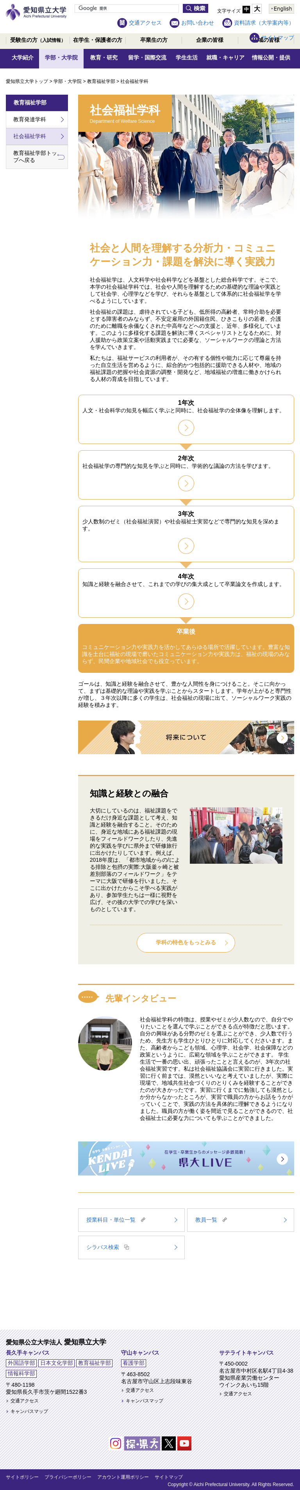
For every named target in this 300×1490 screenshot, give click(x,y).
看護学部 (134, 1363)
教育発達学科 (29, 119)
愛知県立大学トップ (27, 81)
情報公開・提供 (271, 57)
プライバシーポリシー (68, 1477)
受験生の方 (38, 40)
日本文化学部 (56, 1363)
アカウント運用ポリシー (123, 1477)
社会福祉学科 (29, 136)
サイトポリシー (22, 1477)
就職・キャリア (225, 57)
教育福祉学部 (101, 81)
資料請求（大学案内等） (264, 23)
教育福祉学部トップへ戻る (35, 156)
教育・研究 (104, 57)
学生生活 (187, 57)
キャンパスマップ (29, 1411)
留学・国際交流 (147, 57)
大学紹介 (23, 57)
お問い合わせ (197, 23)
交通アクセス (145, 23)
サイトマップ (277, 37)
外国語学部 (21, 1363)
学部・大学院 (61, 57)
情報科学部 (21, 1373)
